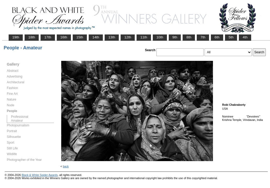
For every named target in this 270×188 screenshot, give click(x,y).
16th (64, 37)
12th (127, 37)
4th (245, 37)
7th (203, 37)
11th (143, 37)
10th (160, 37)
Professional (19, 117)
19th (15, 37)
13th (111, 37)
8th (188, 37)
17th (47, 37)
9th (175, 37)
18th (31, 37)
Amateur (17, 120)
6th (217, 37)
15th (80, 37)
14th (95, 37)
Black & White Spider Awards (40, 175)
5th (231, 37)
